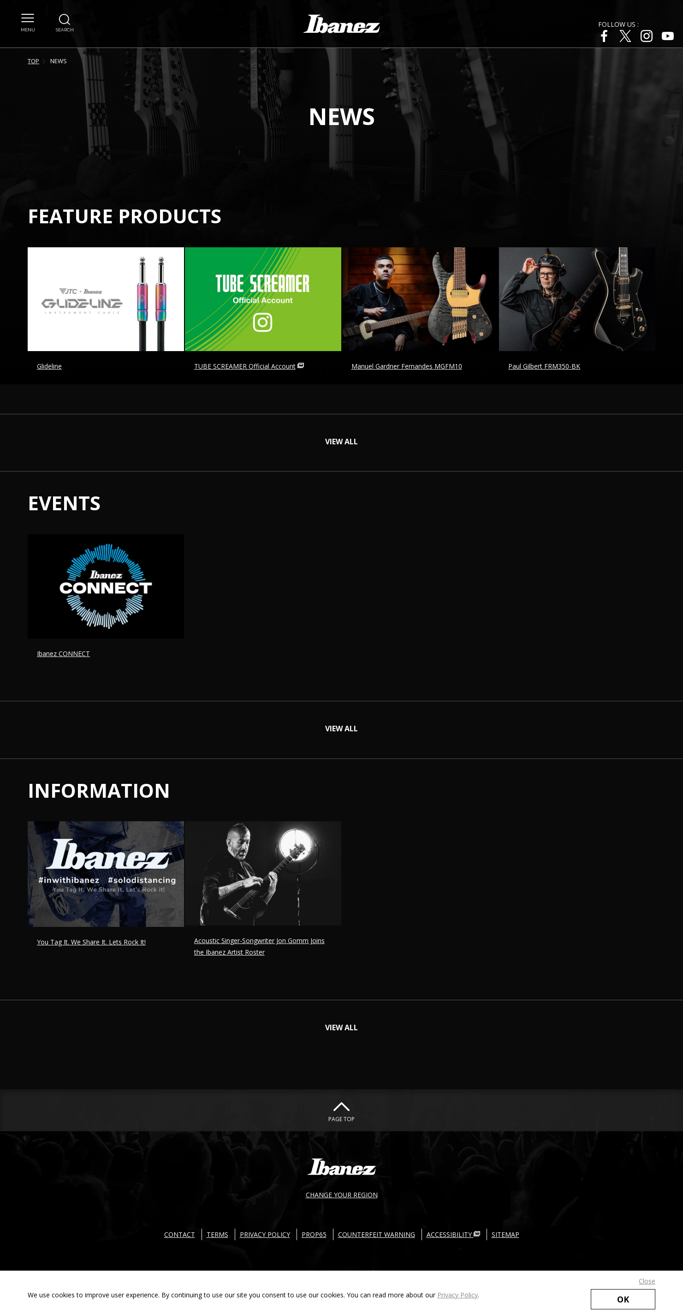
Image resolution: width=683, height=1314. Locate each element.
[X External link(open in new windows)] (625, 36)
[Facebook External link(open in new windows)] (604, 36)
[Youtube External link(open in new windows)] (668, 36)
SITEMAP (505, 1234)
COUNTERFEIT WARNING (376, 1234)
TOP (33, 61)
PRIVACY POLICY (265, 1234)
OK (623, 1299)
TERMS (217, 1234)
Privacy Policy (457, 1294)
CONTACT (179, 1234)
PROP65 (314, 1234)
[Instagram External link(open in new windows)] (647, 36)
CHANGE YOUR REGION (342, 1194)
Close (647, 1281)
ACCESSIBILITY (453, 1234)
